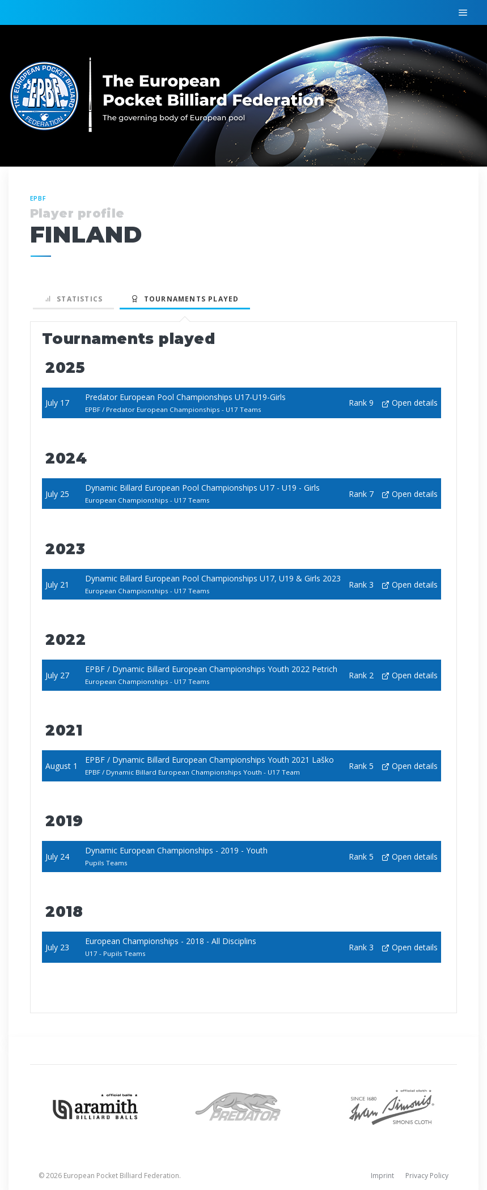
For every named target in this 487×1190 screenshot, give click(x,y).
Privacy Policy (426, 1175)
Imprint (382, 1175)
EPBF (38, 198)
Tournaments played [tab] (185, 299)
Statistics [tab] (73, 299)
